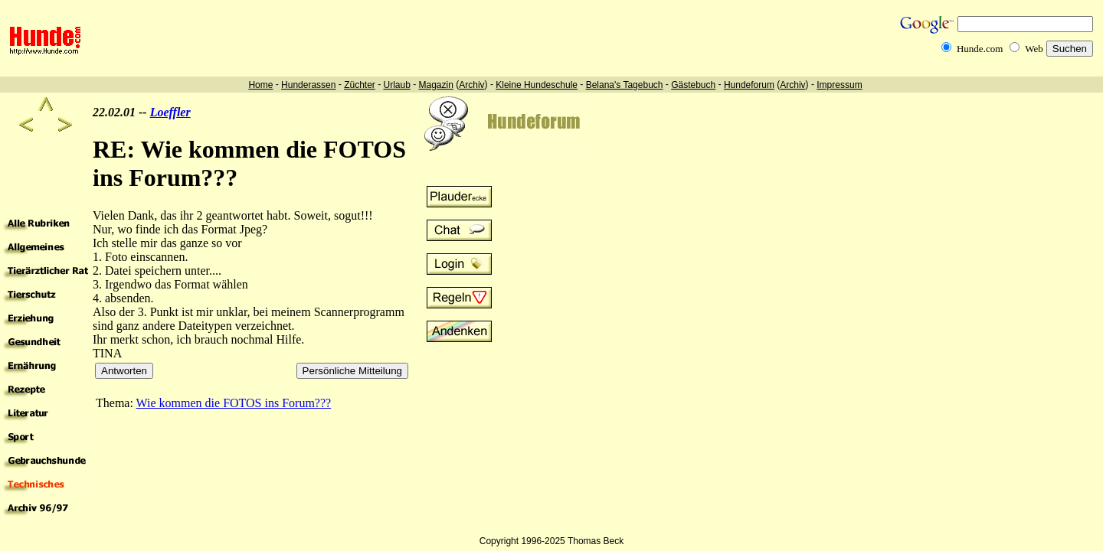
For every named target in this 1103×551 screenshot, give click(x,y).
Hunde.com (980, 48)
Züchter (359, 85)
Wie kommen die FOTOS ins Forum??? (234, 402)
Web (1034, 48)
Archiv (471, 85)
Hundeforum (749, 85)
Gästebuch (693, 85)
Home (260, 85)
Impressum (839, 85)
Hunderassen (308, 85)
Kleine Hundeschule (537, 85)
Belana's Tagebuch (624, 85)
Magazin (436, 85)
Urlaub (396, 85)
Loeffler (170, 112)
